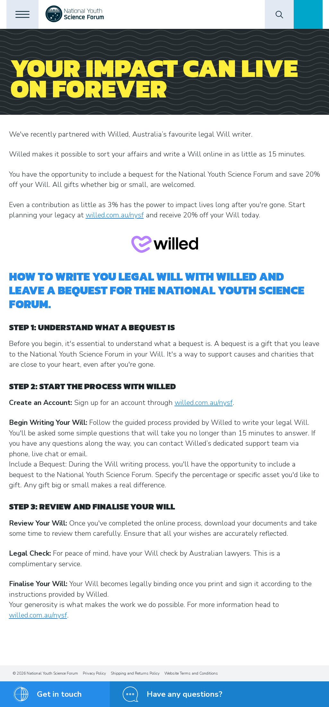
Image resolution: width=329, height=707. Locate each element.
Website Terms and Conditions (191, 673)
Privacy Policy (94, 673)
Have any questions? (184, 694)
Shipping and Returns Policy (135, 673)
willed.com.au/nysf (115, 215)
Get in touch (59, 694)
